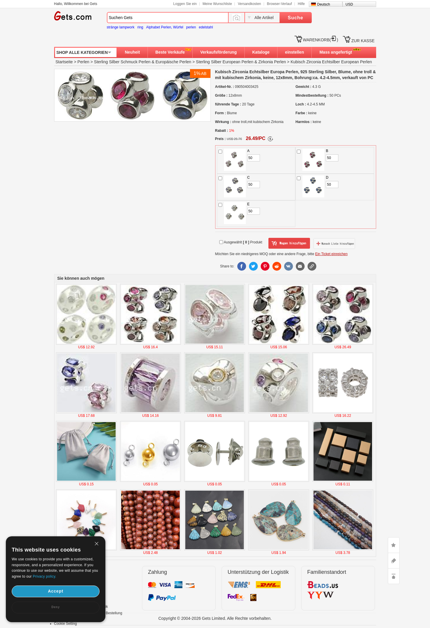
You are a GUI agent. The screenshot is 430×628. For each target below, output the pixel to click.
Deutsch (323, 4)
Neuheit (132, 52)
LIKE (393, 545)
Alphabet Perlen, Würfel (164, 27)
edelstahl (206, 27)
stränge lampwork (121, 27)
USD (349, 4)
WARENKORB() (320, 39)
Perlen (83, 61)
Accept (56, 591)
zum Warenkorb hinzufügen (289, 243)
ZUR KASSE (362, 40)
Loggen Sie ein (185, 4)
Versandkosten (249, 4)
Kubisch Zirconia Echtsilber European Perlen (331, 61)
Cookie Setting (65, 624)
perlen (191, 27)
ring (140, 27)
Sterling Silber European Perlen (224, 61)
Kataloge (261, 52)
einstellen (294, 52)
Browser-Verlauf (279, 4)
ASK (393, 560)
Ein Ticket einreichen (331, 254)
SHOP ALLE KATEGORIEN (82, 52)
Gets (72, 16)
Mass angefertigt (335, 52)
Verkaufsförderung (218, 52)
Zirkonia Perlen (272, 61)
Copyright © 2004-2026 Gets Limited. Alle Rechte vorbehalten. (215, 618)
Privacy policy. (44, 576)
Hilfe (301, 4)
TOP (393, 576)
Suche (295, 17)
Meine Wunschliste (217, 4)
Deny (56, 607)
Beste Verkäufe (170, 52)
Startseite (64, 61)
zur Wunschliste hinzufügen (334, 243)
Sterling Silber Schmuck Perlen (122, 61)
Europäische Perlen (173, 61)
